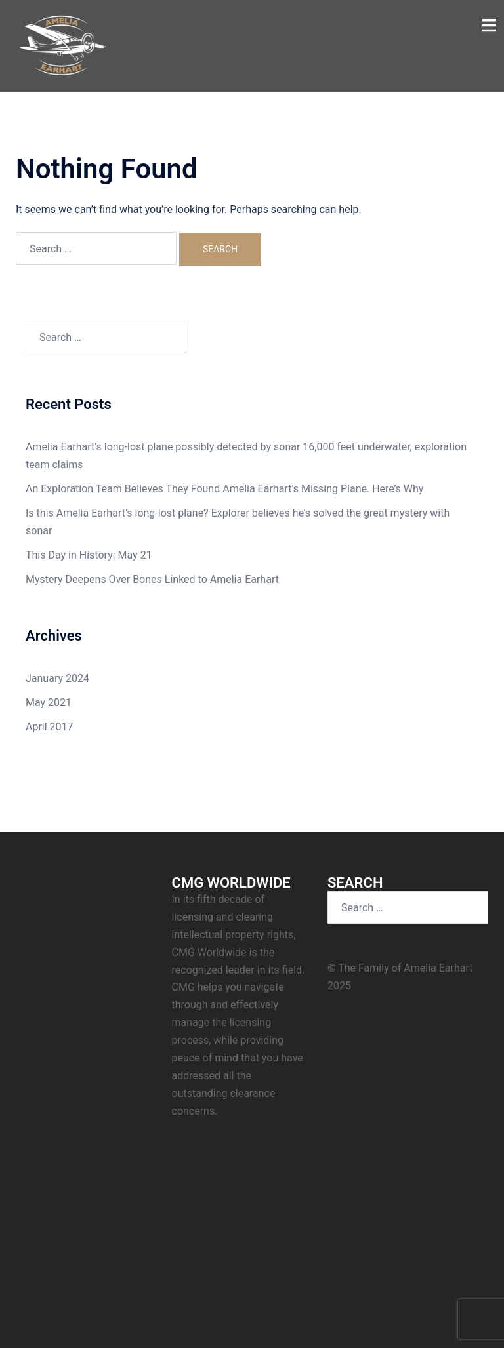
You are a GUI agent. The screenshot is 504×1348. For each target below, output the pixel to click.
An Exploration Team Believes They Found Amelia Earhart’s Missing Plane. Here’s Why (224, 489)
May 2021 (49, 702)
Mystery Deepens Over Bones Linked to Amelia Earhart (152, 579)
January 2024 (57, 678)
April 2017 (50, 727)
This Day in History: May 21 (89, 555)
